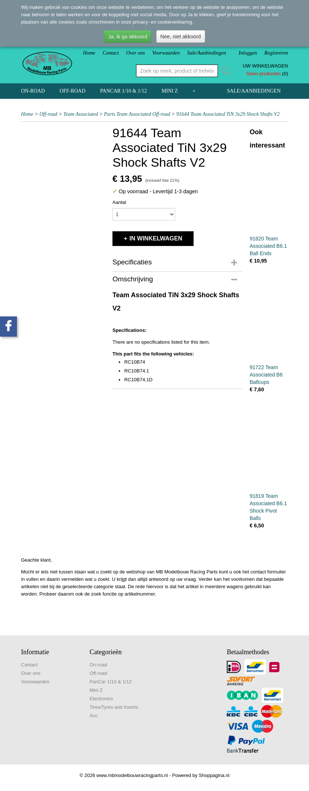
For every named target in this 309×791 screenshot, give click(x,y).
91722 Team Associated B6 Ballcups (266, 374)
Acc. (94, 715)
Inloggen (248, 53)
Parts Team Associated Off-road (137, 114)
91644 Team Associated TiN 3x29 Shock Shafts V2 (228, 114)
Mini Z (170, 91)
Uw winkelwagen (265, 66)
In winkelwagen (155, 238)
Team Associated (80, 114)
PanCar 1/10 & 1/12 (123, 91)
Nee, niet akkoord (180, 36)
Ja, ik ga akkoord (127, 36)
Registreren (276, 53)
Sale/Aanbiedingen (206, 53)
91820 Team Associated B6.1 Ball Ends (268, 246)
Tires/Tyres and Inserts (114, 707)
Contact (111, 53)
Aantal (119, 202)
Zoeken (224, 70)
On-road (33, 91)
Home (89, 53)
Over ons (135, 53)
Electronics (101, 698)
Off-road (73, 91)
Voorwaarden (166, 53)
